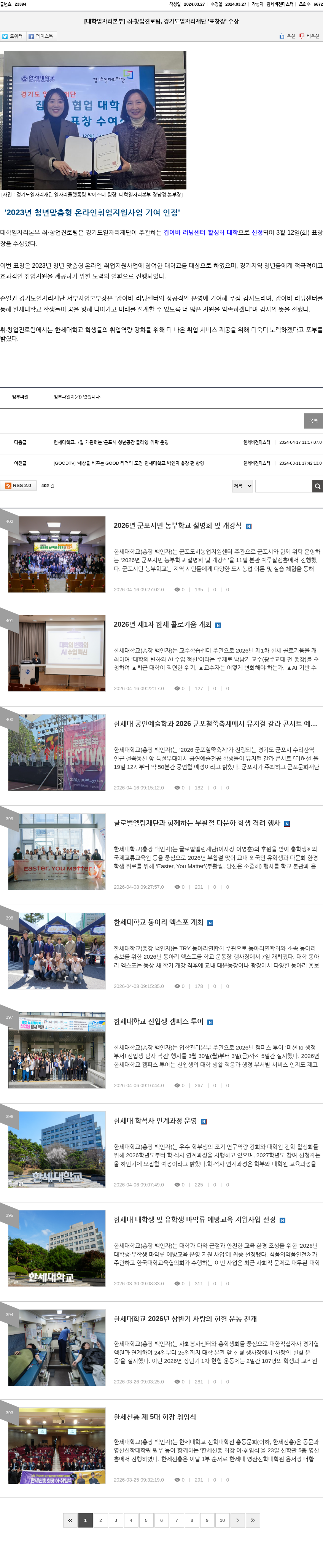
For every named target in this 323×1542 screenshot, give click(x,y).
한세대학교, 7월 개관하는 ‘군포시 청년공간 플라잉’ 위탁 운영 (188, 442)
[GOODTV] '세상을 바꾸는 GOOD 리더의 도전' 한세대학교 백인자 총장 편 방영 (188, 463)
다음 (238, 1520)
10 (222, 1520)
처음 (70, 1520)
